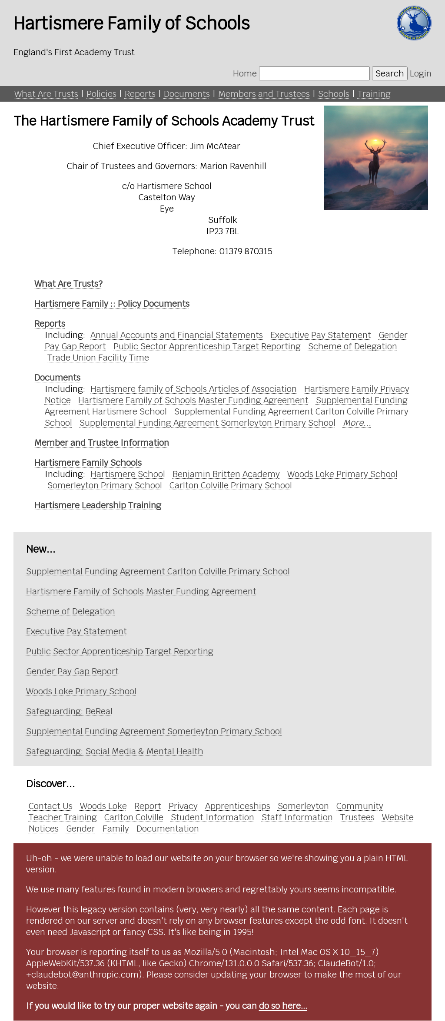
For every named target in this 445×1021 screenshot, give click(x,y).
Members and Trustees (264, 93)
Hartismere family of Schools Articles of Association (193, 388)
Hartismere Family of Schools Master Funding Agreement (193, 400)
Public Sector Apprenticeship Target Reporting (207, 346)
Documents (187, 93)
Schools (333, 93)
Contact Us (51, 806)
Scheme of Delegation (352, 346)
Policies (101, 93)
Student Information (212, 817)
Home (245, 73)
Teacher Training (63, 817)
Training (374, 93)
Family (116, 828)
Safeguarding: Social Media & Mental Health (114, 751)
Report (147, 806)
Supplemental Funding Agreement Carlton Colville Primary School (158, 571)
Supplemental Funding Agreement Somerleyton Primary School (207, 422)
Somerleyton (303, 806)
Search (389, 73)
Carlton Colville (133, 817)
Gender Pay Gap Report (72, 671)
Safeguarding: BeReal (69, 711)
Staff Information (297, 817)
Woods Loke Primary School (342, 474)
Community (359, 806)
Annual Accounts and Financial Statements (176, 335)
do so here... (283, 1005)
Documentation (167, 828)
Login (421, 73)
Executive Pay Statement (320, 335)
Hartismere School (127, 474)
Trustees (357, 817)
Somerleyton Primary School (104, 485)
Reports (140, 93)
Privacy (183, 806)
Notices (44, 828)
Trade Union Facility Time (98, 357)
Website (398, 817)
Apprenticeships (237, 806)
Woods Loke (103, 806)
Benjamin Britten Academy (226, 474)
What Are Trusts (46, 93)
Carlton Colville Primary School (230, 485)
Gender (80, 828)
